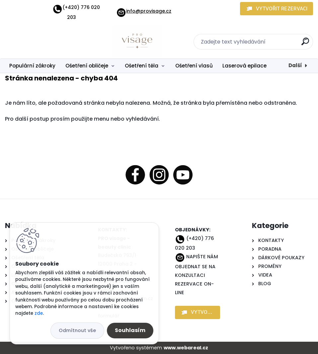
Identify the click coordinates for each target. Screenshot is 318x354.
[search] (305, 44)
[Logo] (45, 42)
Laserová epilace (244, 65)
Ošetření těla (141, 65)
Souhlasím (130, 330)
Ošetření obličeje (86, 65)
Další (295, 65)
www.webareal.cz (186, 347)
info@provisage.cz (143, 11)
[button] (276, 8)
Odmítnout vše (77, 330)
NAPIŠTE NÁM (202, 256)
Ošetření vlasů (194, 65)
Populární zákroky (32, 65)
